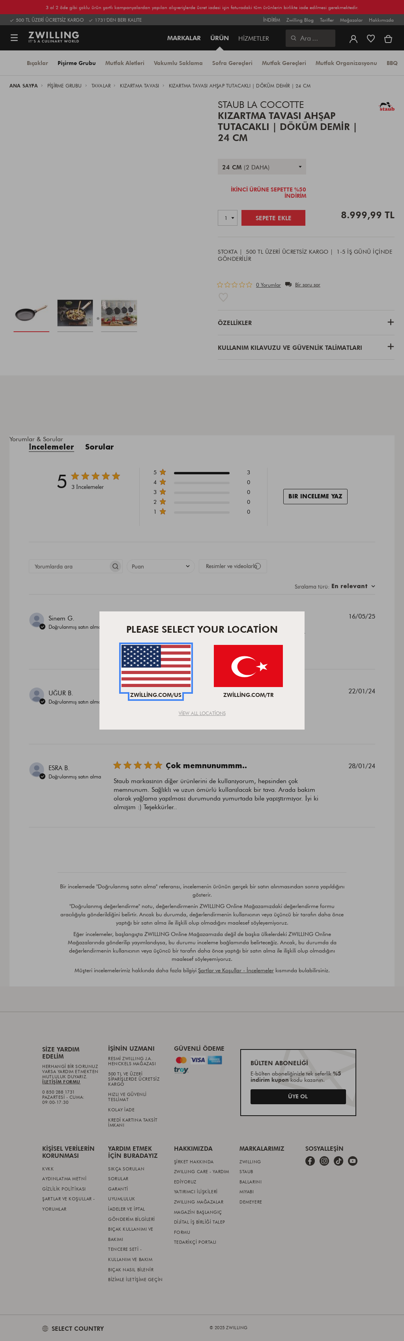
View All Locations (202, 713)
